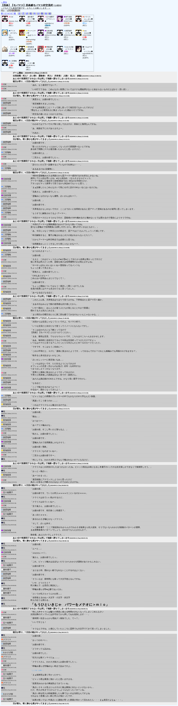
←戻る (4, 2)
